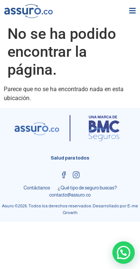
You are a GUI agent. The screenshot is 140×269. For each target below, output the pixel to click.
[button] (123, 252)
